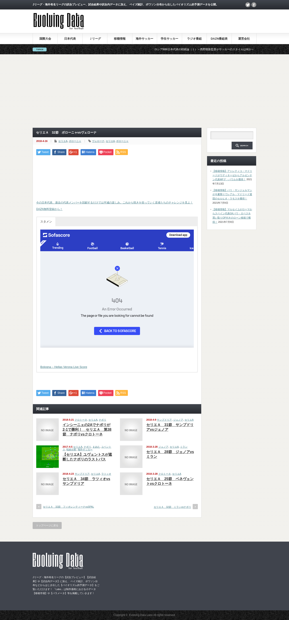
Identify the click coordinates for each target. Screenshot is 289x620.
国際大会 (45, 38)
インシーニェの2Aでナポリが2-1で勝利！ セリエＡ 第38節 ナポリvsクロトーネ (87, 429)
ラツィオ (106, 473)
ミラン (183, 446)
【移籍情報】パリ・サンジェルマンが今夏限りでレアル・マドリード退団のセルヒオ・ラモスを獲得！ (232, 194)
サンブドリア (164, 419)
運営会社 (244, 38)
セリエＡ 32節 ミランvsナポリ (172, 507)
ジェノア (178, 419)
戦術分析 (71, 449)
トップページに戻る (47, 525)
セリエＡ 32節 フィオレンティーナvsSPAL (68, 506)
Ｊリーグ (95, 38)
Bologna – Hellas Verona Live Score (63, 367)
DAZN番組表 (219, 38)
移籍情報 (120, 38)
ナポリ (102, 419)
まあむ (96, 446)
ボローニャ (75, 141)
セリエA (62, 141)
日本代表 (70, 38)
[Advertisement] (144, 91)
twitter (247, 4)
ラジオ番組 (194, 38)
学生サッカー (169, 38)
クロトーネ (81, 419)
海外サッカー (144, 38)
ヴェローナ (98, 141)
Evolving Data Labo (141, 615)
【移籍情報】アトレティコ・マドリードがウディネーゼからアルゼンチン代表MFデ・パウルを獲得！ (232, 175)
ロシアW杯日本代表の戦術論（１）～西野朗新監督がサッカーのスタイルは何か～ (210, 49)
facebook (253, 4)
